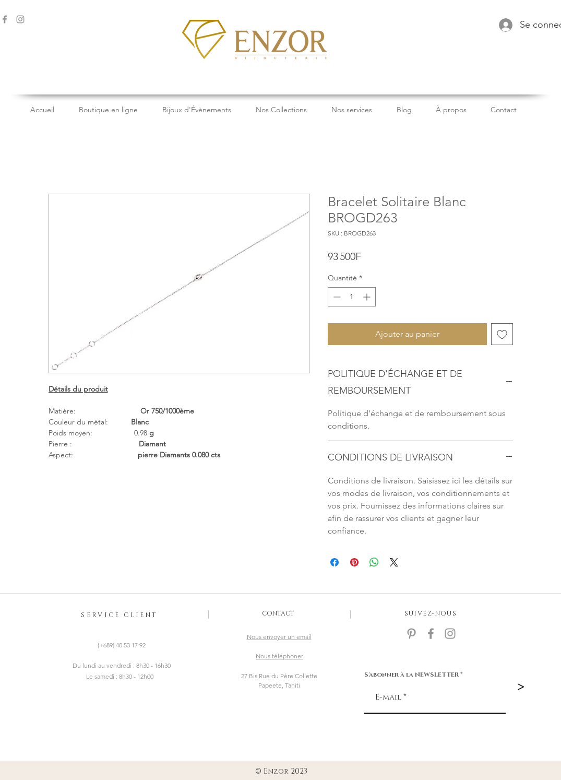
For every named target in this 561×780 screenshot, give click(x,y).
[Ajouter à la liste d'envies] (502, 334)
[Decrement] (335, 297)
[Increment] (367, 297)
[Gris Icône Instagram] (20, 19)
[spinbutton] (351, 297)
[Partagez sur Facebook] (334, 562)
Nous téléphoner (279, 656)
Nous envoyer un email (279, 637)
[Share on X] (394, 562)
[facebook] (431, 634)
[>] (520, 687)
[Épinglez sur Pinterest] (354, 562)
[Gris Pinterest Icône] (411, 634)
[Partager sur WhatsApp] (374, 562)
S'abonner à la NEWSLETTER (411, 674)
